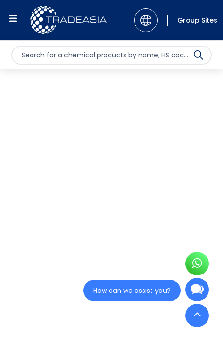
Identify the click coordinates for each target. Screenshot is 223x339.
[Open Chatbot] (197, 293)
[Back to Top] (197, 318)
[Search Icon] (198, 57)
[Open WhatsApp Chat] (197, 266)
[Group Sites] (192, 20)
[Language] (146, 20)
